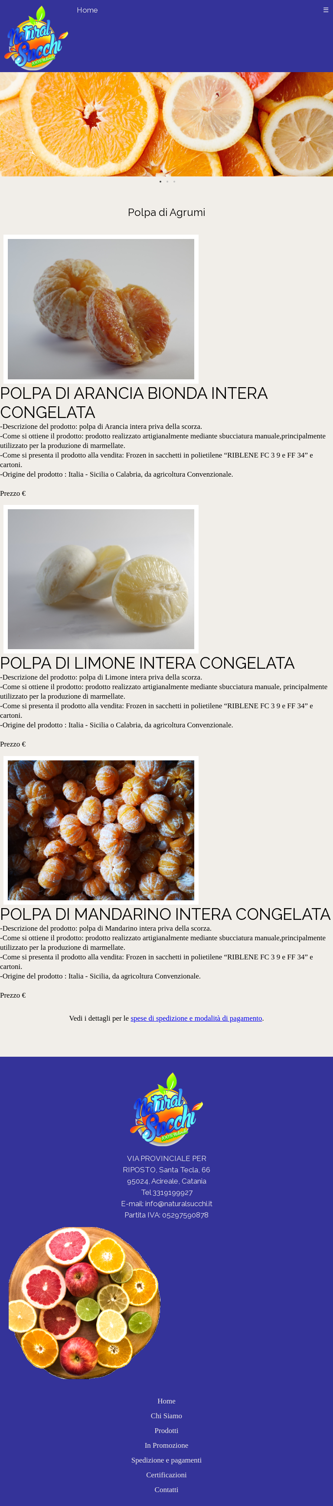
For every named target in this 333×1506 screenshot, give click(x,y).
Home (87, 10)
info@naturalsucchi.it (178, 1203)
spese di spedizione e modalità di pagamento (196, 1018)
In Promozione (167, 1445)
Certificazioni (166, 1475)
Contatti (167, 1490)
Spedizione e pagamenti (166, 1460)
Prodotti (167, 1430)
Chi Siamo (166, 1416)
